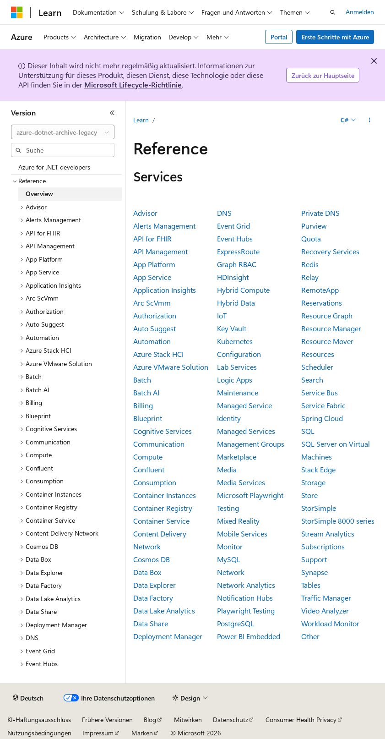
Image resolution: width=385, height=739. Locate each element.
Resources (317, 354)
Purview (314, 225)
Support (314, 559)
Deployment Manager (167, 636)
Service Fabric (323, 405)
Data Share (150, 623)
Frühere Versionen (107, 719)
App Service (152, 277)
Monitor (230, 546)
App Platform (154, 264)
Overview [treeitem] (39, 193)
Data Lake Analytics (164, 610)
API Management (160, 251)
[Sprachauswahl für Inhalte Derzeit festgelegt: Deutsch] (28, 698)
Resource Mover (327, 341)
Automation (152, 341)
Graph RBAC (236, 264)
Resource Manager (331, 328)
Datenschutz (230, 719)
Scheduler (317, 367)
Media (227, 469)
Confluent (148, 469)
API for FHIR (152, 238)
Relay (310, 277)
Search (312, 379)
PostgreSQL (235, 623)
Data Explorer (154, 585)
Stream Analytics (327, 533)
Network (230, 572)
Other (310, 636)
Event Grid (233, 225)
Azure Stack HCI (158, 354)
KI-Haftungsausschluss (39, 719)
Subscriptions (323, 546)
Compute (148, 456)
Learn (141, 119)
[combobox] (62, 132)
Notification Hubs (245, 597)
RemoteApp (320, 290)
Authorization (154, 315)
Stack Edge (318, 469)
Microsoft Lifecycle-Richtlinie (133, 84)
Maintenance (237, 392)
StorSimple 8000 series (337, 521)
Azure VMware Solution (170, 367)
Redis (310, 264)
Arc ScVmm (152, 302)
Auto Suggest (154, 328)
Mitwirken (188, 719)
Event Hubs (235, 238)
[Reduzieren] (112, 112)
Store (309, 495)
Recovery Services (330, 251)
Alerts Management (164, 225)
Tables (310, 585)
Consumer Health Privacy (301, 719)
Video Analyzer (325, 610)
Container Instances (164, 495)
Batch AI (146, 392)
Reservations (321, 302)
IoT (222, 315)
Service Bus (319, 392)
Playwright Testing (246, 610)
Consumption (154, 482)
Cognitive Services (162, 431)
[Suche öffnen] (333, 12)
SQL (308, 431)
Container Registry (162, 508)
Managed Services (246, 431)
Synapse (314, 572)
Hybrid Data (236, 302)
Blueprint (147, 418)
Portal (279, 37)
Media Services (241, 482)
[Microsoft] (17, 12)
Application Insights (164, 290)
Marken (142, 732)
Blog (150, 719)
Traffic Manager (326, 597)
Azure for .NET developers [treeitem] (54, 167)
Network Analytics (246, 585)
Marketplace (236, 456)
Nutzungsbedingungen (39, 732)
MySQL (228, 559)
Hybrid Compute (243, 290)
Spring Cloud (322, 418)
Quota (311, 238)
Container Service (161, 521)
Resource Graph (326, 315)
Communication (158, 444)
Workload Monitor (330, 623)
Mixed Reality (238, 521)
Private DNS (320, 213)
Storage (313, 482)
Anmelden (360, 11)
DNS (224, 213)
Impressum (98, 732)
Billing (143, 405)
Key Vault (231, 328)
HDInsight (233, 277)
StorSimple (318, 508)
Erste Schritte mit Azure (335, 37)
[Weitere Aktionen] (370, 120)
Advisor (145, 213)
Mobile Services (242, 533)
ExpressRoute (238, 251)
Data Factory (153, 597)
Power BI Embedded (248, 636)
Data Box (147, 572)
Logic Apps (234, 379)
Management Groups (250, 444)
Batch (142, 379)
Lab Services (237, 367)
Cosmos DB (151, 559)
